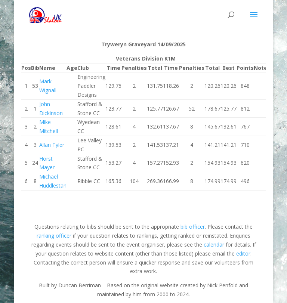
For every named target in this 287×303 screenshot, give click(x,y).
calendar (214, 244)
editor (243, 253)
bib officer (192, 226)
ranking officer (54, 235)
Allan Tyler (51, 144)
